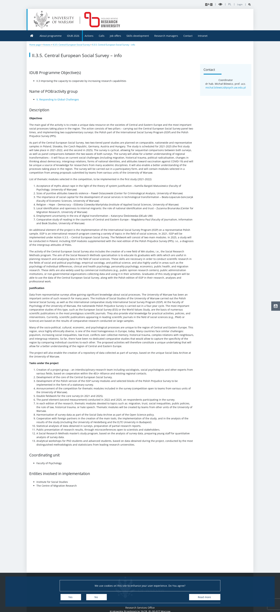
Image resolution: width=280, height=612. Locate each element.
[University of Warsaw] (55, 20)
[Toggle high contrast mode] (220, 4)
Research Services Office (140, 607)
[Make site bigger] (206, 4)
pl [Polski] (229, 4)
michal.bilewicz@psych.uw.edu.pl (228, 87)
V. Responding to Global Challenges (57, 99)
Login (239, 4)
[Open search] (248, 4)
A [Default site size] (208, 4)
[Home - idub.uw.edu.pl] (102, 20)
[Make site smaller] (211, 4)
